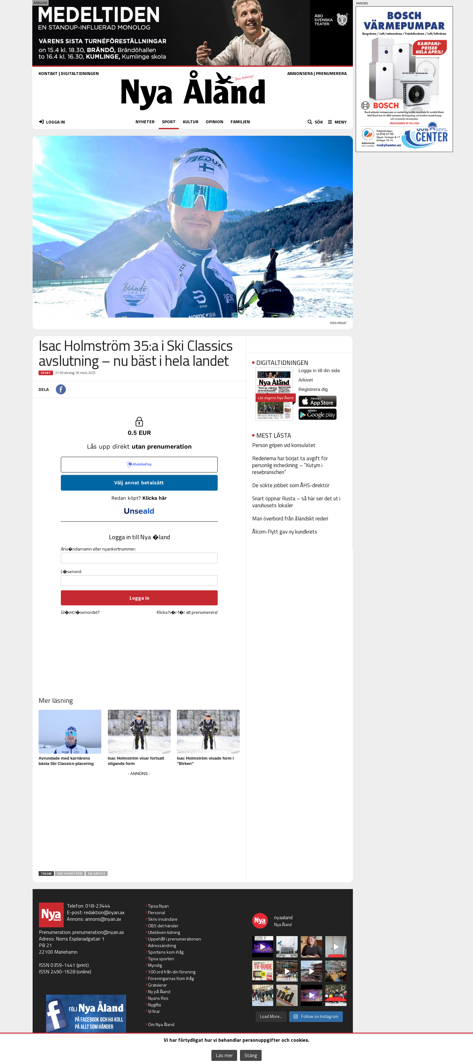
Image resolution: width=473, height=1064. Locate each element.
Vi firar (154, 1011)
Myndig (155, 965)
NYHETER (145, 121)
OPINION (214, 121)
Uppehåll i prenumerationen (174, 938)
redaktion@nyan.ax (104, 912)
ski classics (96, 874)
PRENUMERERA (331, 73)
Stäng (250, 1055)
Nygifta (154, 1004)
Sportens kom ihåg (165, 952)
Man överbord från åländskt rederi (290, 518)
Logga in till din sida (319, 370)
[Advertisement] (139, 822)
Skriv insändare (163, 919)
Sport (46, 373)
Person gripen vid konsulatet (284, 445)
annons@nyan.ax (103, 919)
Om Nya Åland (161, 1024)
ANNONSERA (300, 73)
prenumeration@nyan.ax (98, 932)
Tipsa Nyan (158, 906)
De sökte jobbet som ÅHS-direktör (290, 485)
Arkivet (306, 379)
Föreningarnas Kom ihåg (171, 978)
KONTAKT (48, 73)
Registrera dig (313, 389)
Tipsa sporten (161, 958)
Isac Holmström (69, 874)
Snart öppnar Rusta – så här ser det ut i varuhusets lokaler (296, 501)
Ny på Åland (159, 991)
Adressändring (162, 945)
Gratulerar (157, 985)
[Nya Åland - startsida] (193, 111)
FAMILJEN (240, 121)
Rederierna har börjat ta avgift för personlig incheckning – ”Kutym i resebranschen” (290, 465)
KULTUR (191, 121)
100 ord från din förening (171, 971)
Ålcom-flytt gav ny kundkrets (284, 532)
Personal (156, 912)
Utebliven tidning (164, 932)
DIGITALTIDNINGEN (80, 73)
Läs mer (224, 1055)
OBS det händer (163, 925)
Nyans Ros (158, 998)
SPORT (169, 121)
